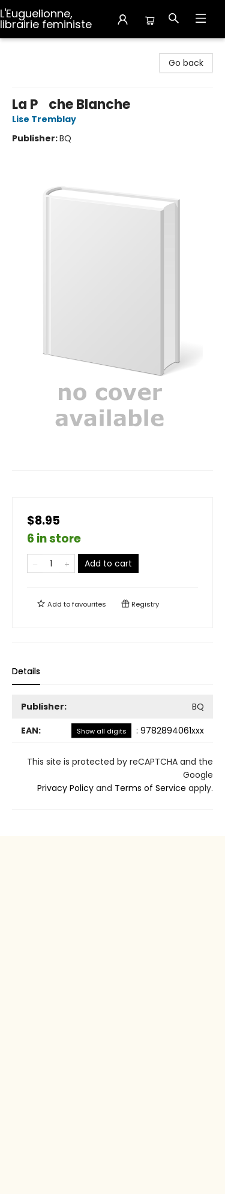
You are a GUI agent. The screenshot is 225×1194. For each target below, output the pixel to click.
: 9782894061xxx (137, 731)
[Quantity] (51, 563)
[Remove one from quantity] (35, 563)
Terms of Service (150, 788)
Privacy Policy (65, 788)
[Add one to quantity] (66, 563)
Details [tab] (26, 671)
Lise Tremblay (46, 119)
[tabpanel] (112, 752)
